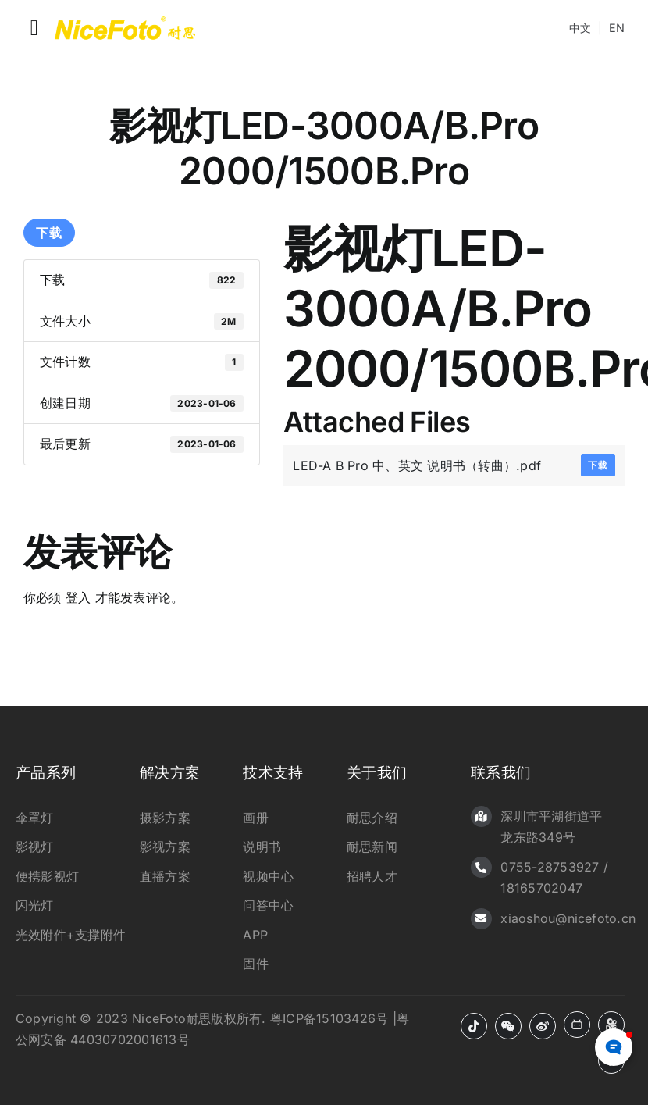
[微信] (508, 1026)
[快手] (611, 1024)
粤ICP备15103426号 (329, 1018)
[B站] (577, 1024)
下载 (49, 233)
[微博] (542, 1026)
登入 (78, 597)
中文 (580, 27)
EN (617, 27)
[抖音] (474, 1026)
